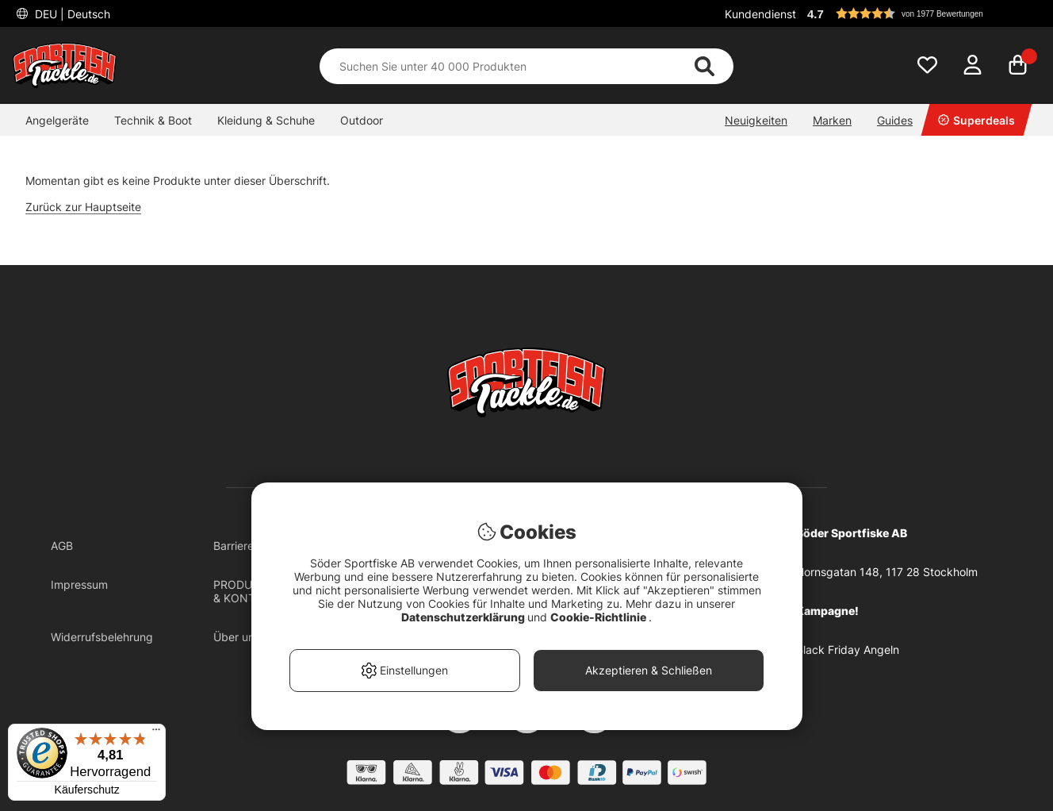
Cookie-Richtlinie (599, 617)
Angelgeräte (57, 120)
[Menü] (156, 733)
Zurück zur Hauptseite (83, 206)
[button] (921, 13)
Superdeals (976, 120)
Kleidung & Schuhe (266, 120)
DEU (71, 14)
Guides (895, 120)
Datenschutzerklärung (464, 617)
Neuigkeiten (756, 120)
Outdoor (361, 120)
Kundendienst (760, 14)
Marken (832, 120)
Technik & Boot (153, 120)
